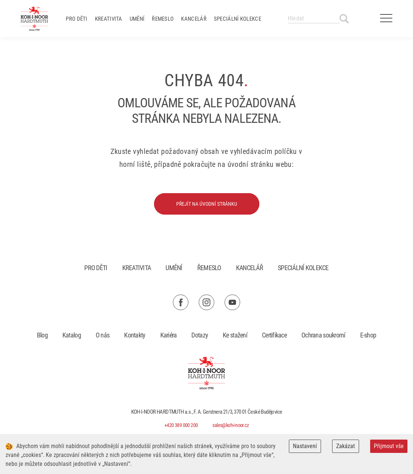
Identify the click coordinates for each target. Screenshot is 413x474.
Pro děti (76, 19)
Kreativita (108, 19)
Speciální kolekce (237, 19)
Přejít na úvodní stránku (206, 204)
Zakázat (345, 446)
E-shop (368, 335)
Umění (137, 19)
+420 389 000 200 (181, 425)
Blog (42, 335)
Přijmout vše (389, 446)
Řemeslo (163, 19)
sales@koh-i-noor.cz (230, 425)
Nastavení (305, 446)
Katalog (71, 335)
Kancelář (193, 19)
